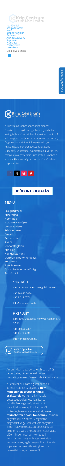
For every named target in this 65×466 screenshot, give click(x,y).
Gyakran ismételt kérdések (20, 257)
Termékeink (13, 47)
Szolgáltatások (15, 28)
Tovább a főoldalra (33, 86)
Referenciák (12, 238)
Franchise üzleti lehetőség (20, 269)
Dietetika (10, 234)
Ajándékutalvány (16, 37)
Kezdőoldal (13, 25)
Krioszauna (11, 215)
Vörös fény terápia (16, 222)
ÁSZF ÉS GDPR (13, 265)
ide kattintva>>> (48, 377)
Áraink (10, 30)
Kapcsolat (12, 40)
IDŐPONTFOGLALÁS (32, 191)
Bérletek (11, 35)
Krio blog (10, 250)
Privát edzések (13, 230)
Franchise (12, 42)
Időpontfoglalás (15, 32)
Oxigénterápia (13, 226)
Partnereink (13, 45)
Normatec (11, 218)
